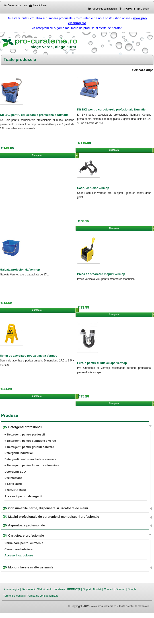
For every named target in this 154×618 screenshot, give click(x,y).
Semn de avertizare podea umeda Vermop (28, 355)
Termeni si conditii (14, 595)
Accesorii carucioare (18, 555)
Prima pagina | (12, 589)
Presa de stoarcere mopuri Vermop (101, 274)
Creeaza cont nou (17, 5)
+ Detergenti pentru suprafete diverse (30, 440)
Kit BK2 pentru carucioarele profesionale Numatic (34, 114)
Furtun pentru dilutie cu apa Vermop (102, 363)
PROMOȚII (129, 8)
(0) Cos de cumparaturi (104, 8)
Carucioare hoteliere (18, 549)
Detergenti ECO (15, 471)
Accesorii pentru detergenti (23, 496)
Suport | (87, 589)
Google (131, 589)
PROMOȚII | (74, 589)
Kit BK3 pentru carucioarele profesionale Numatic (111, 109)
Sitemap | (121, 589)
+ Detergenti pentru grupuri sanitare (29, 447)
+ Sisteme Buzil (15, 490)
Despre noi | (29, 589)
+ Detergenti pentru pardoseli (24, 434)
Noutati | (98, 589)
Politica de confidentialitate (42, 595)
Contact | (109, 589)
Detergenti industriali (18, 453)
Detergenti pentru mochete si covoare (30, 459)
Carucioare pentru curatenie (23, 543)
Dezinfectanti (13, 478)
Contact (145, 8)
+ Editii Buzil (13, 484)
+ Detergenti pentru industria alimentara (32, 465)
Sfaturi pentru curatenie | (51, 589)
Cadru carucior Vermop (93, 188)
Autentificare (40, 5)
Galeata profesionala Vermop (20, 269)
